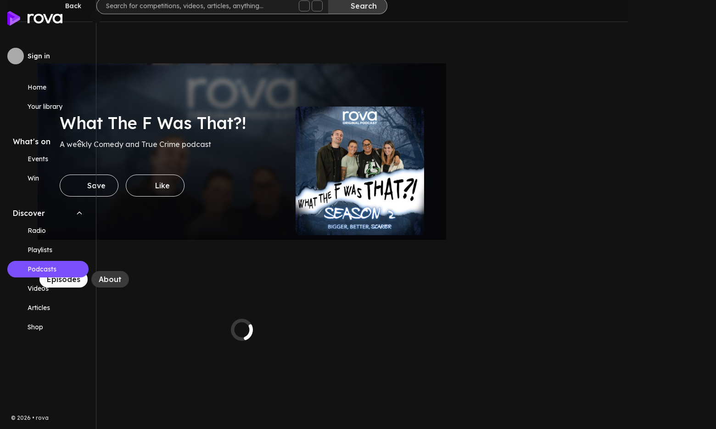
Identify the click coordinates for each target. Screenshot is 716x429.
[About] (198, 279)
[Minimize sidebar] (96, 17)
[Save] (177, 186)
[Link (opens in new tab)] (48, 327)
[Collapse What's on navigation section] (79, 141)
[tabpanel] (330, 330)
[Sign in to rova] (48, 56)
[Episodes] (152, 279)
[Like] (243, 186)
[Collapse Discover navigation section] (79, 213)
